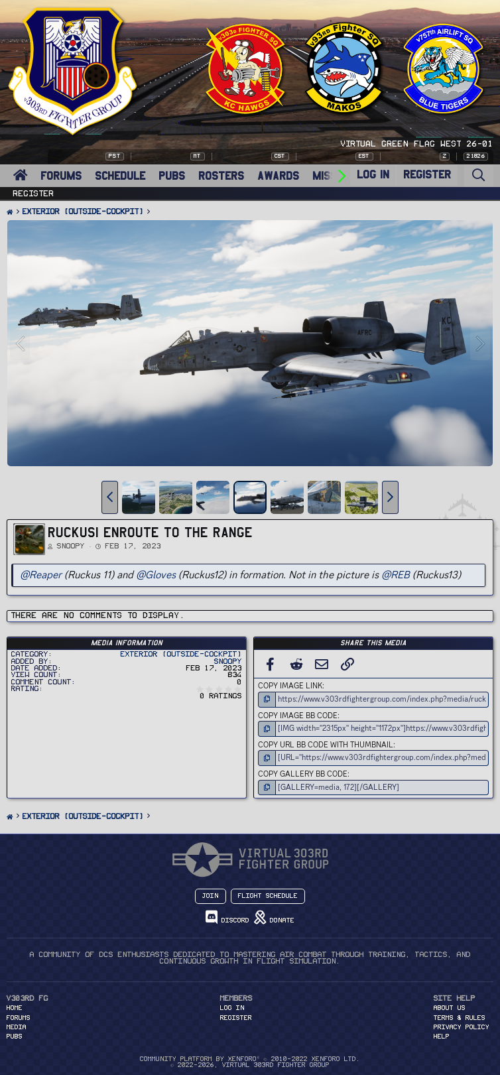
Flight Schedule (268, 896)
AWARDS (278, 176)
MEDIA (17, 1027)
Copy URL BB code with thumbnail (325, 744)
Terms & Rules (459, 1018)
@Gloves (156, 575)
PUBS (171, 176)
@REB (395, 575)
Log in (232, 1008)
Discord (227, 917)
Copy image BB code (298, 715)
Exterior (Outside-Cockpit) (181, 654)
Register (33, 193)
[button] (109, 497)
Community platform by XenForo (249, 1059)
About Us (450, 1008)
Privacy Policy (461, 1027)
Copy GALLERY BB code (302, 774)
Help (442, 1036)
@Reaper (41, 575)
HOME (15, 1008)
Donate (274, 917)
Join (210, 896)
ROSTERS (221, 176)
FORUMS (61, 176)
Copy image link (290, 685)
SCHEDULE (120, 176)
